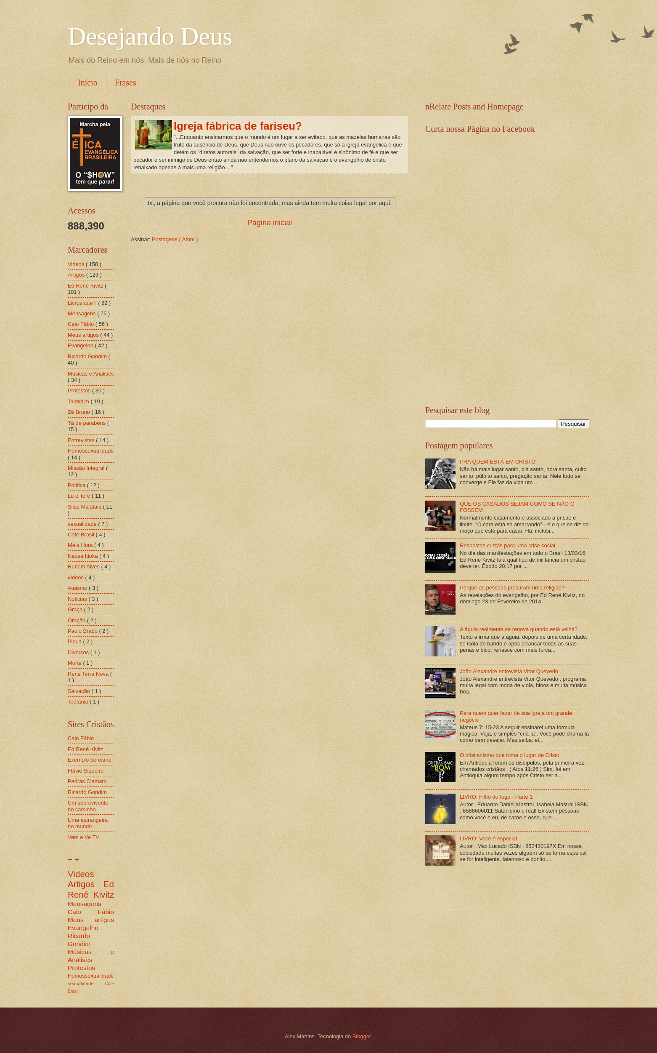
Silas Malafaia (85, 507)
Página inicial (269, 223)
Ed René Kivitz (86, 286)
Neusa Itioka (83, 556)
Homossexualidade (91, 451)
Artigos (77, 275)
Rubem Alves (84, 566)
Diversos (79, 652)
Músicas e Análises (91, 374)
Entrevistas (82, 440)
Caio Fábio (81, 324)
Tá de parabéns (87, 423)
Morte (75, 663)
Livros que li (83, 303)
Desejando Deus (150, 36)
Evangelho (81, 345)
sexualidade (83, 524)
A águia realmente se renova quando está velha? (519, 629)
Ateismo (78, 588)
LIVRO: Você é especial (488, 838)
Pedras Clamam (87, 781)
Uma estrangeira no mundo (88, 823)
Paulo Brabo (83, 631)
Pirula (75, 641)
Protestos (80, 390)
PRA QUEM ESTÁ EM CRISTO (497, 462)
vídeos (76, 577)
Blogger (361, 1036)
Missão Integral (87, 468)
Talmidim (79, 401)
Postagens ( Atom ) (175, 239)
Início (88, 82)
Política (77, 485)
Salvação (80, 691)
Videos (77, 264)
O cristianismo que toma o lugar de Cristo (509, 755)
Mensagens (82, 313)
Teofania (79, 701)
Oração (77, 620)
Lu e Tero (80, 496)
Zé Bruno (80, 412)
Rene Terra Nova (89, 674)
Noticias (78, 599)
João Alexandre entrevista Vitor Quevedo (509, 671)
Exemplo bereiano (89, 760)
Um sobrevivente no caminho (88, 806)
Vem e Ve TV (83, 837)
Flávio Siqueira (85, 771)
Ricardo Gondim (88, 356)
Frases (125, 82)
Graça (76, 609)
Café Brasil (82, 534)
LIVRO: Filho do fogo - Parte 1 (496, 797)
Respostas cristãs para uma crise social (507, 545)
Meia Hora (81, 545)
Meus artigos (84, 335)
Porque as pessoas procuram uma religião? (512, 587)
